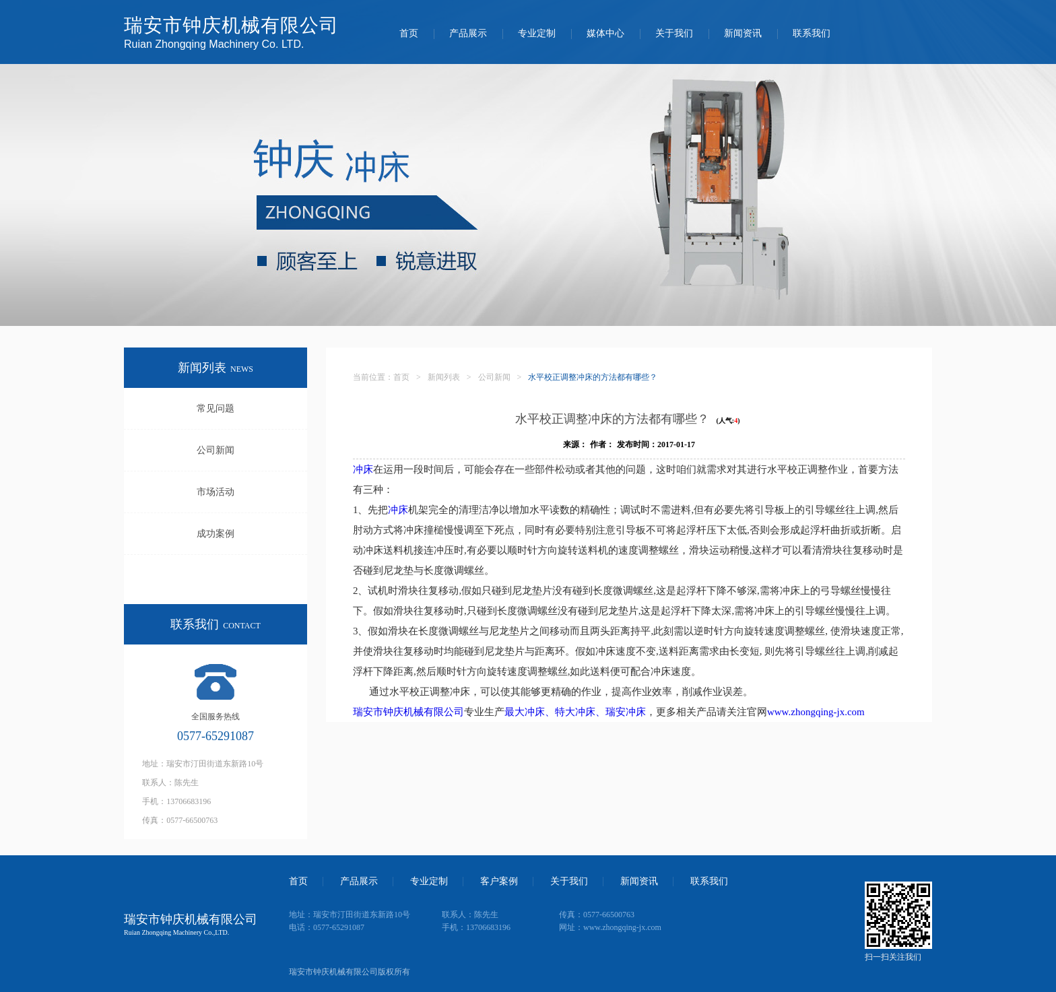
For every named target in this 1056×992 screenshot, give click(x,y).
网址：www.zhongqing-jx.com (610, 927)
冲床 (363, 469)
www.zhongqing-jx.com (816, 711)
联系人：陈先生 (170, 782)
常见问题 (215, 408)
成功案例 (215, 534)
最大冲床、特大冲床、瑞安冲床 (575, 711)
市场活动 (215, 492)
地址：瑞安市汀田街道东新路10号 (202, 763)
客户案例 (499, 881)
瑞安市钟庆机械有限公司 (408, 711)
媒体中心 (605, 33)
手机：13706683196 (176, 801)
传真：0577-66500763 (180, 820)
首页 (408, 33)
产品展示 (468, 33)
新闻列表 (444, 377)
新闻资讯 (743, 33)
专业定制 (537, 33)
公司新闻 (215, 450)
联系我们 (811, 33)
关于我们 (674, 33)
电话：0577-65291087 (326, 927)
